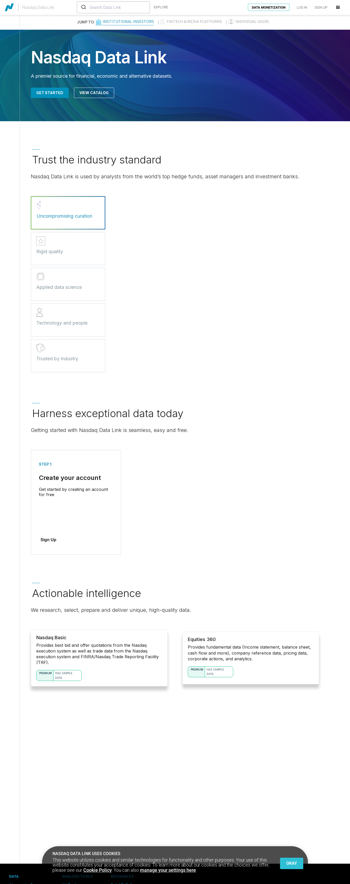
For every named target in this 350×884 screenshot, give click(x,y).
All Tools (70, 809)
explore (161, 7)
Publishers (18, 824)
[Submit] (83, 7)
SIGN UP (320, 7)
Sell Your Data (21, 832)
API (65, 817)
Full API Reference (127, 809)
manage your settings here (168, 870)
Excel (66, 839)
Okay (291, 861)
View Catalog (94, 92)
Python (68, 824)
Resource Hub (123, 817)
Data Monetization (268, 7)
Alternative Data (24, 809)
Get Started (49, 92)
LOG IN (302, 7)
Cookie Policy (97, 870)
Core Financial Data (26, 817)
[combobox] (113, 7)
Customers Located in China (136, 824)
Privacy (15, 865)
